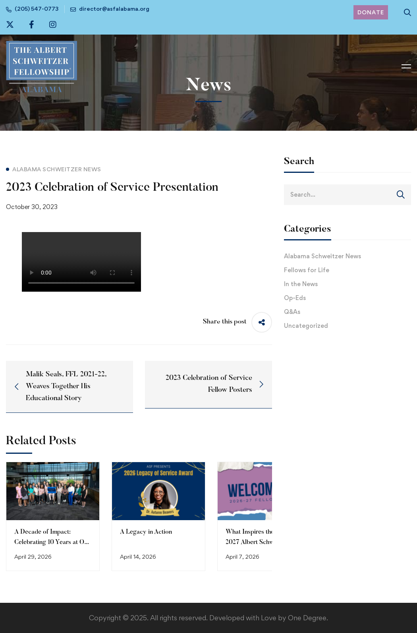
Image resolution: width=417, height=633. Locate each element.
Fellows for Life (306, 270)
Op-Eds (295, 298)
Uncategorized (306, 325)
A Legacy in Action (146, 532)
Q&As (292, 312)
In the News (301, 284)
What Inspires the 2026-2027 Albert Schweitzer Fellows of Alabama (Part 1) (262, 542)
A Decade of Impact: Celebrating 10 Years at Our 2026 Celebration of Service (52, 542)
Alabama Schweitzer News (322, 256)
